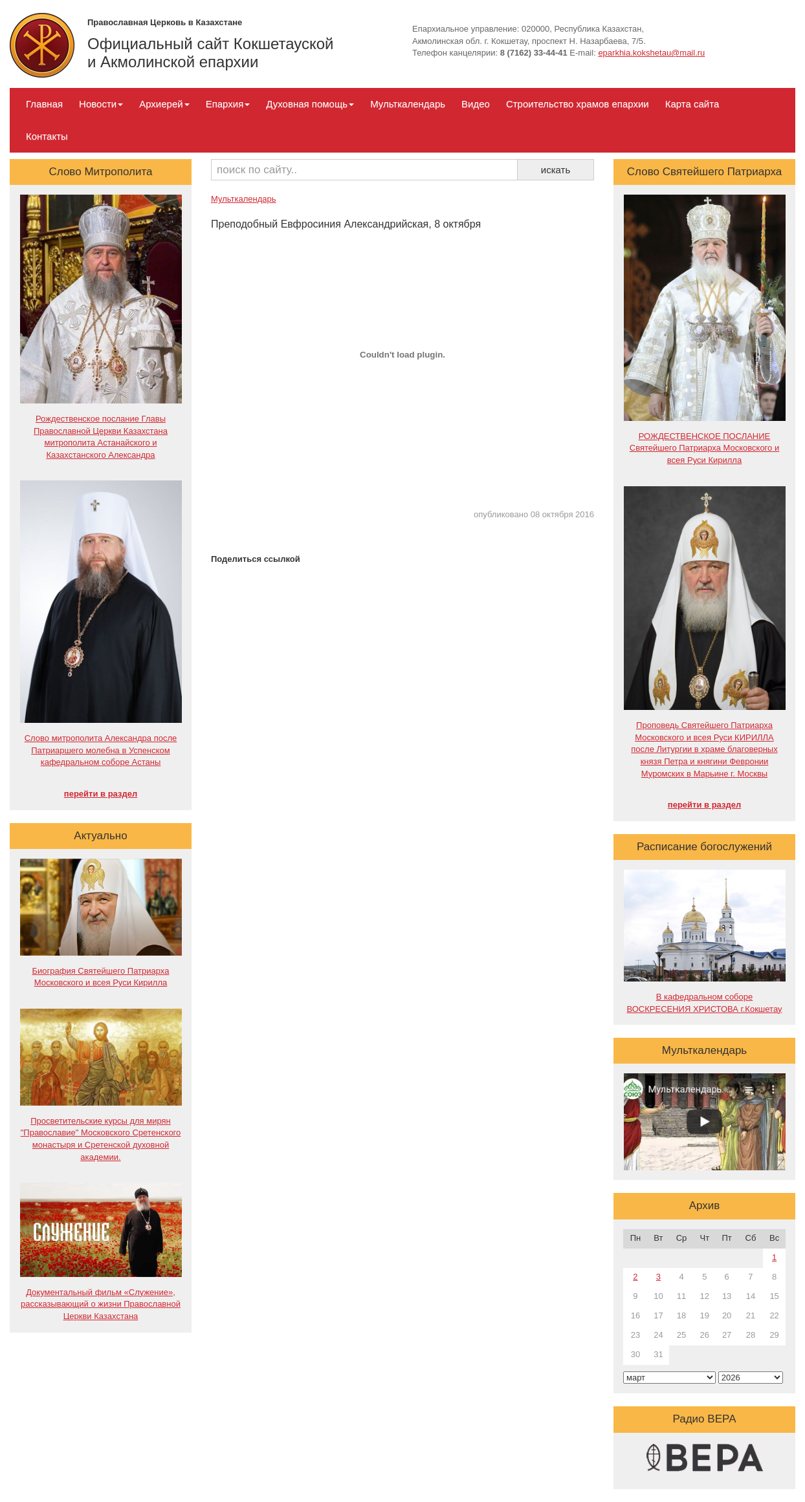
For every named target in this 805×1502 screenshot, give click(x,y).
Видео (475, 103)
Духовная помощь (310, 103)
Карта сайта (692, 103)
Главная (44, 103)
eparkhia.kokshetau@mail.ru (651, 53)
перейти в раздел (100, 794)
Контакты (47, 136)
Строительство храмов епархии (577, 103)
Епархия (228, 103)
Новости (101, 103)
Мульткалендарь (407, 103)
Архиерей (164, 103)
